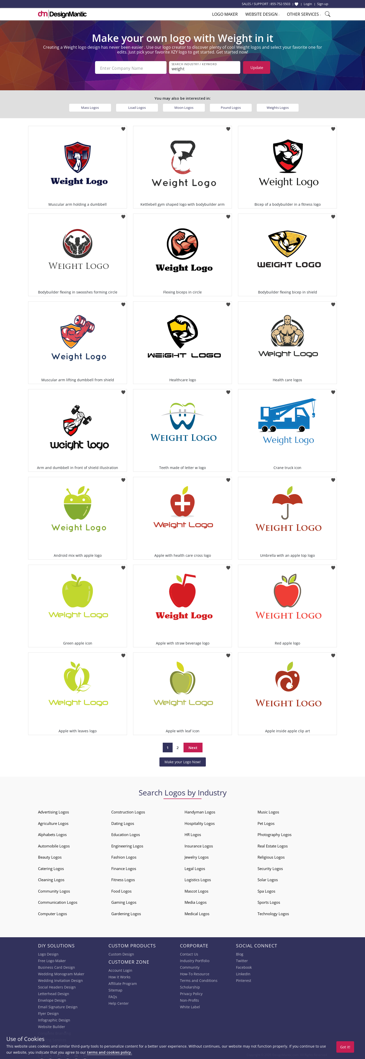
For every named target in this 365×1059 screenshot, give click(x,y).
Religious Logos (271, 855)
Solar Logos (268, 878)
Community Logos (54, 889)
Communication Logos (57, 901)
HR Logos (193, 833)
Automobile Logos (54, 844)
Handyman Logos (200, 810)
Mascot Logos (196, 889)
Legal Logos (195, 867)
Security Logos (270, 867)
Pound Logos (231, 106)
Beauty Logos (50, 855)
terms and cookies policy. (109, 1052)
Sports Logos (269, 901)
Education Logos (125, 833)
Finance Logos (123, 867)
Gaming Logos (123, 901)
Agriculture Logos (53, 821)
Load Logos (137, 106)
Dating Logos (122, 821)
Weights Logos (278, 106)
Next (193, 746)
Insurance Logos (199, 844)
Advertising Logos (53, 810)
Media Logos (196, 901)
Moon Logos (183, 106)
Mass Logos (90, 106)
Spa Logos (266, 889)
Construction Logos (128, 810)
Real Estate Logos (273, 844)
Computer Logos (52, 912)
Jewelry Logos (197, 855)
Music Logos (268, 810)
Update (256, 67)
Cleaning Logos (51, 878)
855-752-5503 (280, 4)
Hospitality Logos (200, 821)
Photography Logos (274, 833)
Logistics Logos (198, 878)
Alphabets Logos (52, 833)
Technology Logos (273, 912)
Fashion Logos (123, 855)
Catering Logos (51, 867)
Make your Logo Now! (183, 760)
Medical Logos (197, 912)
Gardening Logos (126, 912)
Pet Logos (266, 821)
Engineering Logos (127, 844)
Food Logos (121, 889)
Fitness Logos (123, 878)
